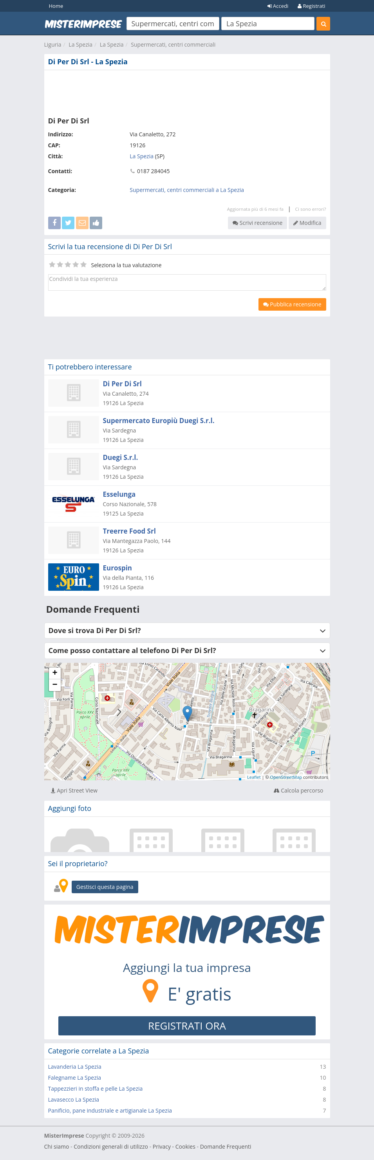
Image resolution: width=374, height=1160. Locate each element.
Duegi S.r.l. (120, 457)
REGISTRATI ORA (187, 1026)
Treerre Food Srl (129, 531)
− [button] (54, 685)
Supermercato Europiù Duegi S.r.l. (159, 420)
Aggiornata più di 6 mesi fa (255, 209)
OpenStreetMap (286, 777)
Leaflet (254, 777)
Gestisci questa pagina (105, 886)
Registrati (311, 5)
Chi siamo (56, 1146)
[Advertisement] (187, 91)
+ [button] (54, 673)
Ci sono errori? (310, 209)
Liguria (52, 44)
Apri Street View (74, 790)
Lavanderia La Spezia (74, 1066)
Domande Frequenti (225, 1146)
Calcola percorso (298, 790)
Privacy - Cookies (174, 1146)
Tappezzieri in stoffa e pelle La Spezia (95, 1088)
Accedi (278, 5)
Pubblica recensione (292, 304)
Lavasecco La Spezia (73, 1099)
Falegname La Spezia (74, 1077)
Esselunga (119, 494)
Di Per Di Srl (122, 383)
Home (56, 5)
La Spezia (80, 44)
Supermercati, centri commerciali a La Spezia (187, 190)
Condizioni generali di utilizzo (111, 1146)
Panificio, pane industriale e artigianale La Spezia (110, 1110)
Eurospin (117, 567)
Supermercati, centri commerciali (173, 44)
